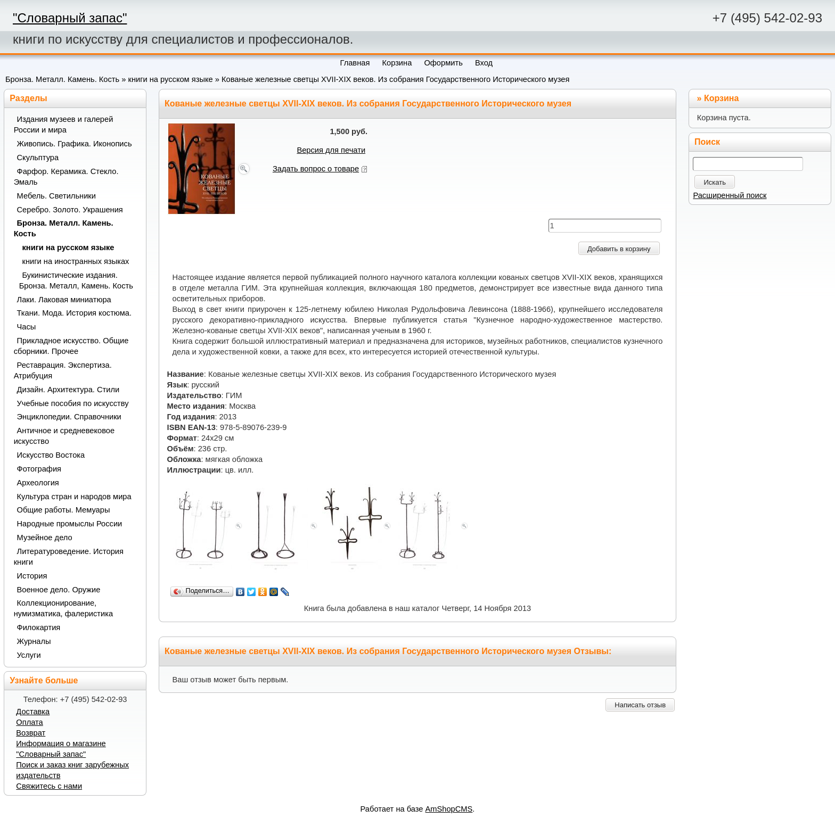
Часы (26, 327)
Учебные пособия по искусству (73, 403)
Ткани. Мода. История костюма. (74, 313)
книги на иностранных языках (75, 261)
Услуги (29, 655)
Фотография (39, 469)
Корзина (721, 98)
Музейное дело (44, 537)
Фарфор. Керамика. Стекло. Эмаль (66, 176)
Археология (38, 482)
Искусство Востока (51, 455)
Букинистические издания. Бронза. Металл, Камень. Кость (76, 280)
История (32, 576)
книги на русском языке (170, 79)
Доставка (33, 711)
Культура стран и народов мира (74, 496)
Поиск (707, 141)
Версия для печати (331, 150)
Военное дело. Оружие (59, 589)
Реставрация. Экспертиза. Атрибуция (63, 370)
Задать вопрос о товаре (316, 168)
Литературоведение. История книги (69, 556)
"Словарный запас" (70, 18)
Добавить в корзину (619, 249)
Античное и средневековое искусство (64, 435)
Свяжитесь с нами (49, 786)
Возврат (30, 733)
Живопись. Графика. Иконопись (74, 143)
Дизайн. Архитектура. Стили (68, 389)
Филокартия (39, 627)
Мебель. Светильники (56, 196)
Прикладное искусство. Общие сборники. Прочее (71, 346)
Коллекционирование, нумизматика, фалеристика (63, 608)
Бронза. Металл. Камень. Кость (62, 79)
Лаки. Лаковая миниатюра (64, 299)
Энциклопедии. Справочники (69, 416)
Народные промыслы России (69, 523)
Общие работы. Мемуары (63, 510)
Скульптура (38, 157)
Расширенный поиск (729, 195)
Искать (714, 182)
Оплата (29, 722)
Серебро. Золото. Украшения (70, 209)
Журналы (34, 641)
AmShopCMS (449, 809)
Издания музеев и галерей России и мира (63, 124)
